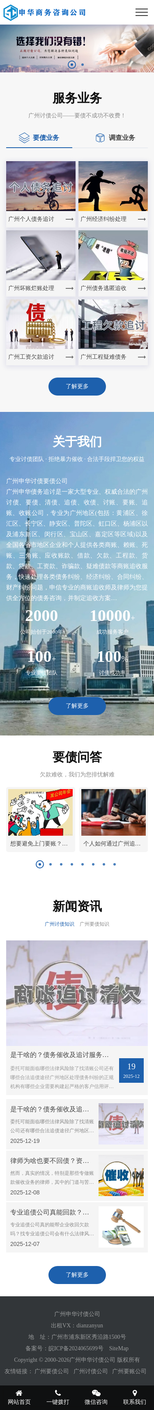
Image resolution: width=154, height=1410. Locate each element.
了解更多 (77, 386)
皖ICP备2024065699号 (75, 1348)
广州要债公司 (51, 1371)
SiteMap (119, 1348)
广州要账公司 (129, 1371)
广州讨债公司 (91, 1371)
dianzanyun (89, 1325)
